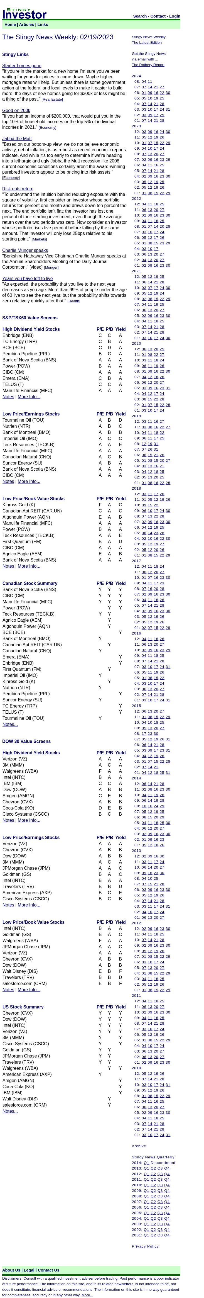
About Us (11, 1270)
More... (87, 1295)
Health (73, 301)
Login (174, 16)
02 (144, 159)
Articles (26, 24)
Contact (158, 16)
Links (43, 24)
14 (150, 87)
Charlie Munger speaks (25, 250)
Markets (39, 239)
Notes (8, 396)
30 (168, 93)
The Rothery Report (148, 65)
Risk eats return (17, 188)
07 (144, 87)
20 (156, 154)
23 (162, 159)
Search (140, 16)
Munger (51, 267)
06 (144, 210)
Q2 (153, 1168)
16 (156, 93)
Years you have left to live (27, 278)
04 (144, 81)
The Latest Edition (147, 42)
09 (150, 93)
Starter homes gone (21, 65)
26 (162, 137)
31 (168, 109)
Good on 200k (16, 110)
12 (150, 137)
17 (156, 109)
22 (162, 93)
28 (162, 104)
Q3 (160, 1168)
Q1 (146, 1163)
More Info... (29, 396)
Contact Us (48, 1270)
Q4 (167, 1168)
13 (150, 154)
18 (156, 204)
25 (162, 98)
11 (150, 81)
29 (168, 143)
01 (144, 93)
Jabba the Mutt (17, 138)
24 (162, 109)
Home (10, 24)
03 (144, 109)
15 (156, 143)
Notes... (10, 724)
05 (144, 98)
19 (156, 98)
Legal (29, 1270)
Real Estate (52, 99)
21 (156, 87)
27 (162, 87)
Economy (47, 127)
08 (150, 193)
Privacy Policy (145, 1246)
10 (150, 98)
